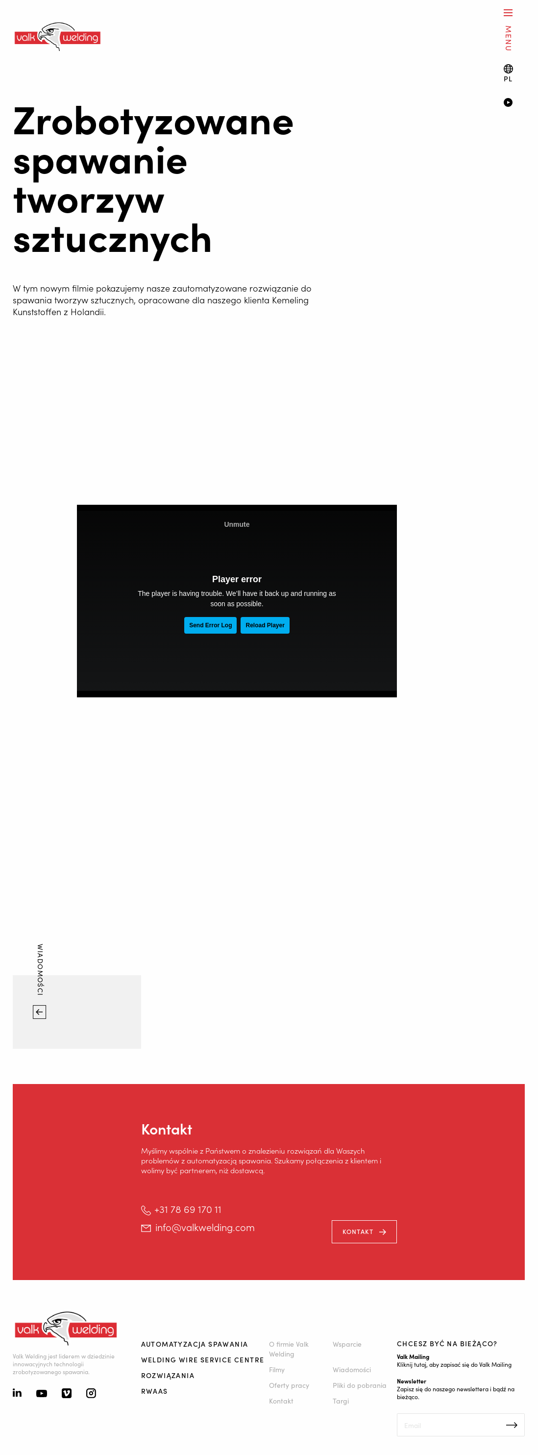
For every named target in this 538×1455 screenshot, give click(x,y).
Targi (341, 1401)
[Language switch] (508, 73)
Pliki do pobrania (360, 1385)
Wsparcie (347, 1344)
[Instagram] (91, 1394)
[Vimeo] (67, 1394)
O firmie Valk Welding (289, 1348)
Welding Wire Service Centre (203, 1359)
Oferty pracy (289, 1385)
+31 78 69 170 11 (187, 1208)
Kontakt (281, 1401)
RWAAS (154, 1391)
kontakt (358, 1231)
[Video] (514, 103)
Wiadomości (41, 970)
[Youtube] (41, 1394)
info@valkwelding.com (205, 1226)
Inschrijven (511, 1425)
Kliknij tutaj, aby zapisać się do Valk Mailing (454, 1364)
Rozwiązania (168, 1375)
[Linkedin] (17, 1393)
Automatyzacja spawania (194, 1344)
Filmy (277, 1369)
